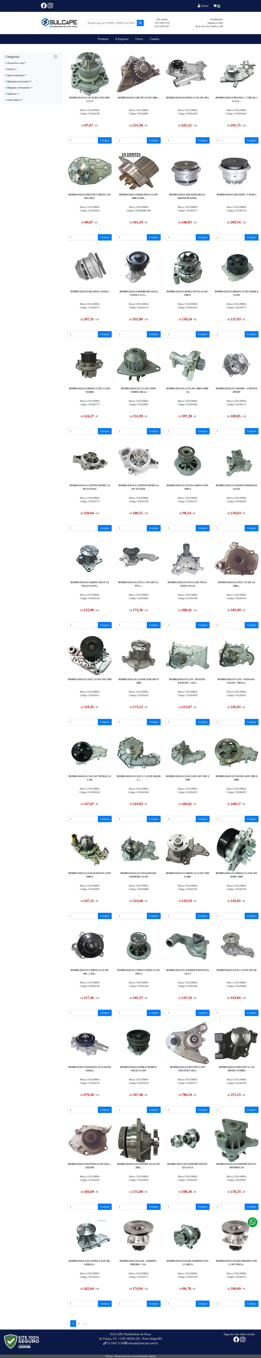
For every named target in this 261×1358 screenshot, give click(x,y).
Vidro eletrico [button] (12, 100)
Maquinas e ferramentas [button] (17, 87)
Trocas (139, 39)
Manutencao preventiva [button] (17, 81)
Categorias (12, 56)
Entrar (203, 5)
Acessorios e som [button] (14, 63)
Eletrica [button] (10, 69)
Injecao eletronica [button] (14, 75)
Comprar (105, 140)
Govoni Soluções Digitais (144, 1356)
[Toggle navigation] (55, 56)
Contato (154, 39)
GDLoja (109, 1356)
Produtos (103, 39)
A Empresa (121, 39)
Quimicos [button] (11, 94)
